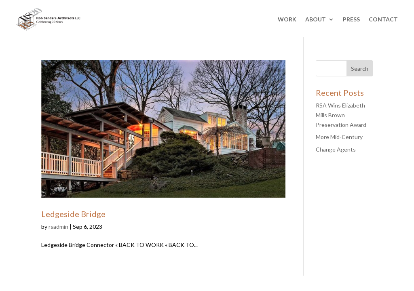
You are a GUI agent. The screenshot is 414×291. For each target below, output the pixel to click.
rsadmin (58, 226)
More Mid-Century (339, 136)
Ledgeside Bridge (73, 214)
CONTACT (383, 19)
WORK (287, 19)
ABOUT (315, 19)
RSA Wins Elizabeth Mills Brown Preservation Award (341, 115)
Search (359, 68)
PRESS (351, 19)
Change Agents (336, 149)
